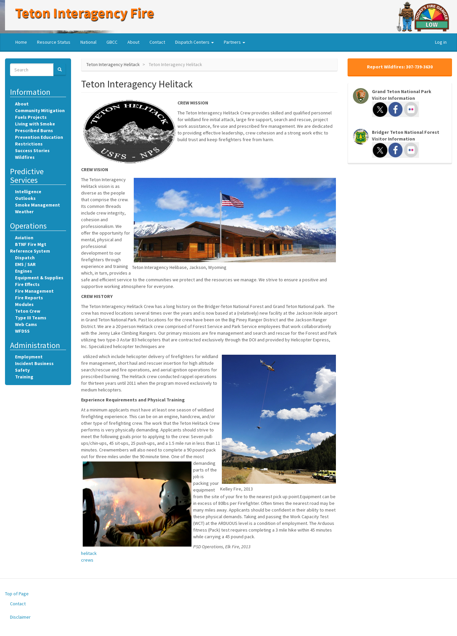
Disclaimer (20, 617)
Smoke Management (37, 205)
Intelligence (28, 192)
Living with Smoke (35, 124)
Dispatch (25, 258)
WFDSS (22, 331)
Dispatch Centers (194, 42)
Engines (23, 271)
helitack (89, 553)
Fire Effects (27, 284)
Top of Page (17, 594)
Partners (234, 42)
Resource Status (53, 42)
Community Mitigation (40, 110)
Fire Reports (29, 298)
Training (24, 377)
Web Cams (26, 324)
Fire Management (34, 291)
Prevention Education (39, 137)
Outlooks (25, 198)
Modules (24, 304)
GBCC (111, 42)
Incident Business (34, 363)
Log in (441, 42)
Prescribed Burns (34, 130)
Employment (29, 357)
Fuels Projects (31, 117)
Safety (22, 370)
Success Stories (32, 150)
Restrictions (29, 144)
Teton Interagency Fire (84, 12)
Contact (157, 42)
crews (87, 560)
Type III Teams (30, 318)
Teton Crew (27, 311)
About (133, 42)
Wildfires (25, 157)
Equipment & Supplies (39, 278)
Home (21, 42)
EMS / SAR (25, 264)
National (88, 42)
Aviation (24, 238)
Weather (24, 212)
